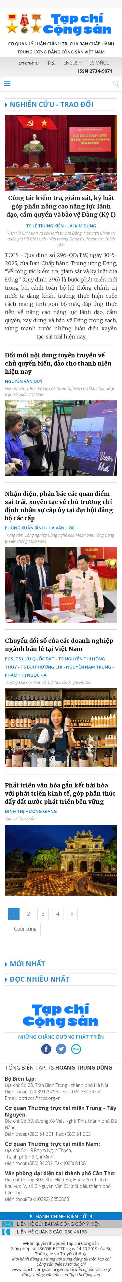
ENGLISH (72, 63)
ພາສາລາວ (29, 63)
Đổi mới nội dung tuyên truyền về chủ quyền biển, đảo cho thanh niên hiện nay (58, 363)
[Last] (25, 929)
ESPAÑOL (99, 63)
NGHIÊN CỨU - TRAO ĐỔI (49, 104)
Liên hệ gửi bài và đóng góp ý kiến (59, 1224)
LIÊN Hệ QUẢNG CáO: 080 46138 (52, 1232)
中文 (51, 63)
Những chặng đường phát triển (61, 1036)
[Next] (72, 914)
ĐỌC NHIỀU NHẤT (40, 979)
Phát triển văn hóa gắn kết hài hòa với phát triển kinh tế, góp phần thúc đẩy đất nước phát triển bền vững (60, 793)
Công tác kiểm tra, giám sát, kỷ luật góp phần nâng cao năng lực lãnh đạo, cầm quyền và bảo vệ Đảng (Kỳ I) (61, 206)
